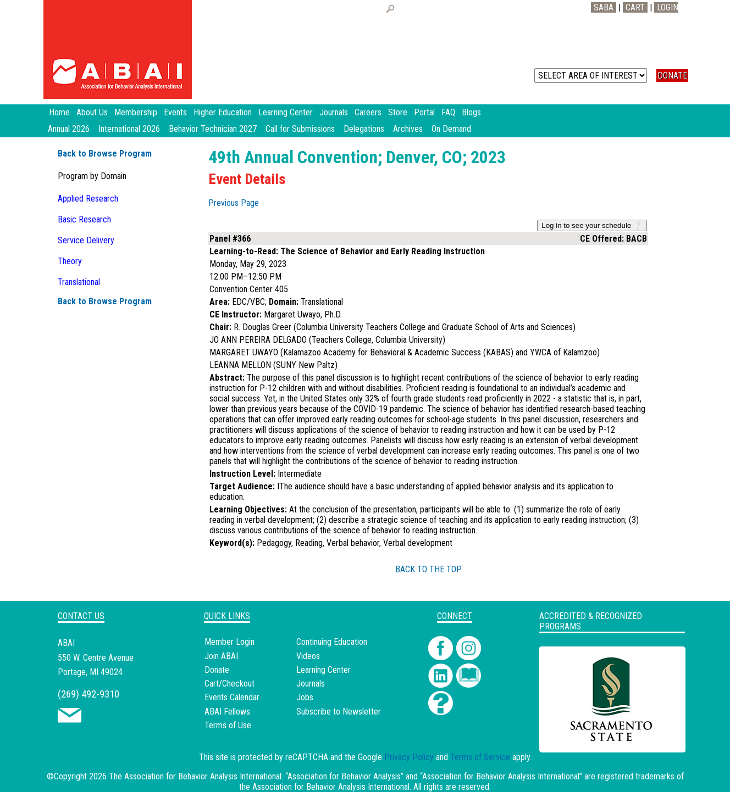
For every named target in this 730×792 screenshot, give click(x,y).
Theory (70, 261)
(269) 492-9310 (88, 694)
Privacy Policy (409, 757)
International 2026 (129, 129)
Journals (310, 683)
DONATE (672, 75)
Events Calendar (231, 697)
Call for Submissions (300, 129)
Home (59, 112)
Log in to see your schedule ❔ (592, 225)
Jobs (304, 697)
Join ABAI (221, 656)
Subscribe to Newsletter (338, 711)
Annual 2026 (69, 129)
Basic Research (84, 219)
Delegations (364, 129)
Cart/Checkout (229, 683)
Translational (79, 282)
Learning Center (323, 670)
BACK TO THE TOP (428, 569)
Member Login (229, 642)
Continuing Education (331, 642)
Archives (408, 129)
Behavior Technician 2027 (213, 129)
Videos (308, 656)
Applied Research (88, 198)
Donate (216, 670)
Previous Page (233, 203)
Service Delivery (86, 240)
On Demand (451, 129)
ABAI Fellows (227, 711)
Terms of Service (480, 757)
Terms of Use (227, 725)
